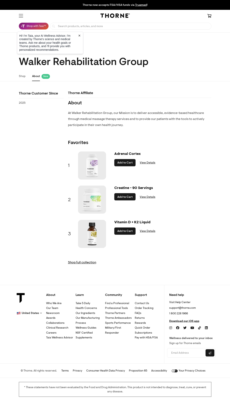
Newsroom (53, 313)
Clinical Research (57, 327)
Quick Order (142, 327)
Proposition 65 (138, 370)
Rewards (140, 323)
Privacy (77, 370)
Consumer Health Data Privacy (105, 370)
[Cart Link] (209, 16)
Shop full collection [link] (82, 262)
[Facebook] (177, 328)
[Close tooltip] (79, 35)
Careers (51, 332)
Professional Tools (116, 308)
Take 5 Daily (83, 303)
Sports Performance (118, 323)
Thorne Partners (115, 313)
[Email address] (185, 352)
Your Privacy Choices (189, 370)
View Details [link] (147, 162)
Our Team (52, 308)
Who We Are (54, 303)
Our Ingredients (85, 313)
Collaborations (55, 323)
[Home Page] (115, 16)
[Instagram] (170, 328)
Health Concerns (86, 308)
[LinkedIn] (206, 328)
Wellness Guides (86, 327)
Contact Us (142, 303)
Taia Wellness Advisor (59, 337)
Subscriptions (143, 332)
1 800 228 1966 (178, 313)
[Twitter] (184, 328)
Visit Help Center (179, 302)
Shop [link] (22, 76)
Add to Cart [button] (125, 162)
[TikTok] (199, 328)
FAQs (138, 313)
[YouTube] (192, 328)
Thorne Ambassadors (118, 318)
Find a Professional (117, 303)
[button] (21, 15)
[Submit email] (210, 352)
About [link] (36, 76)
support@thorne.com (182, 308)
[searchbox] (130, 26)
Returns (140, 318)
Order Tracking (144, 308)
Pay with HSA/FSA (146, 337)
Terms (65, 370)
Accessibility (159, 370)
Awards (51, 318)
